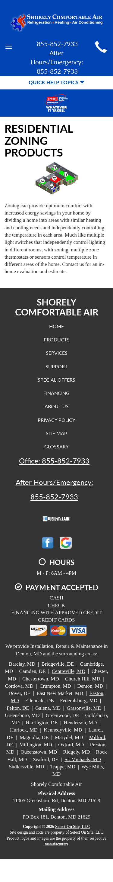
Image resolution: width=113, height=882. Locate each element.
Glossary (56, 446)
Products (57, 339)
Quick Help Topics (57, 82)
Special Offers (56, 380)
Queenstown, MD (38, 752)
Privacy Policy (56, 420)
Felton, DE (18, 708)
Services (56, 353)
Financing (56, 393)
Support (56, 366)
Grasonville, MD (84, 708)
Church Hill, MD (82, 679)
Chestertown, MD (40, 679)
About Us (57, 406)
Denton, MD (90, 686)
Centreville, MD (68, 671)
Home (56, 326)
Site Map (56, 433)
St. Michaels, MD (82, 759)
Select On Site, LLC (72, 826)
